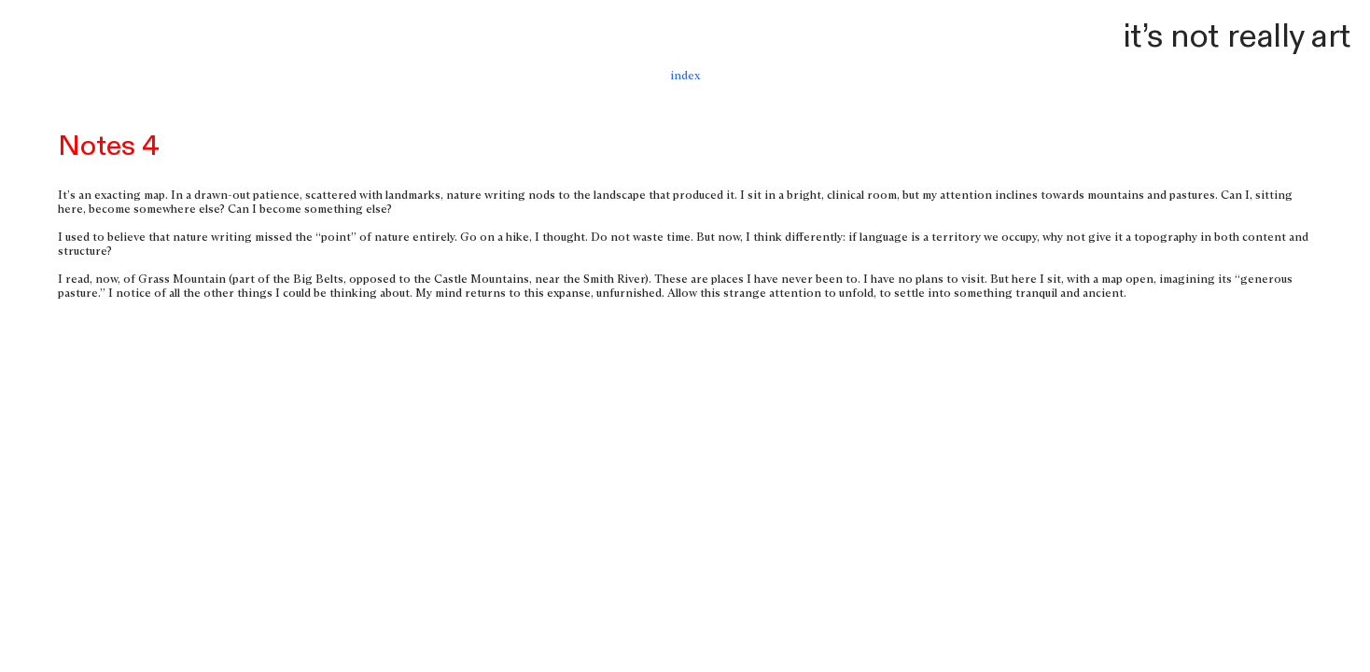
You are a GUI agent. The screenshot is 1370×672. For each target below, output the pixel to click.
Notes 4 (109, 146)
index (685, 76)
